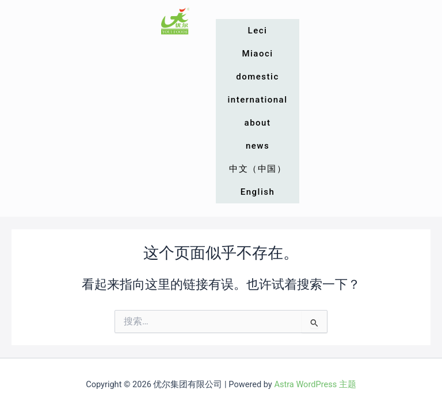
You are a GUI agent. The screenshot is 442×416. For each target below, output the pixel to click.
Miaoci (257, 53)
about (258, 123)
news (257, 146)
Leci (258, 30)
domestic (257, 76)
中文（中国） (257, 169)
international (257, 99)
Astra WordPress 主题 (315, 384)
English (258, 192)
